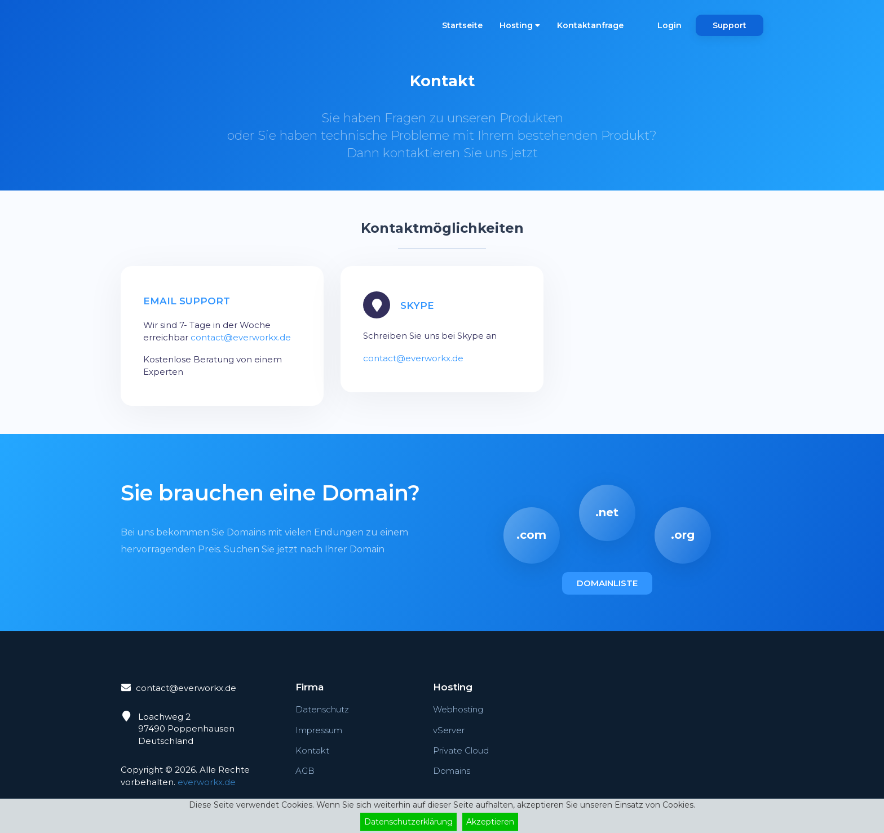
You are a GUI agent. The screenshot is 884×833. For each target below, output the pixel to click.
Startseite (462, 25)
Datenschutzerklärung (408, 822)
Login (669, 25)
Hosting (520, 25)
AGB (305, 770)
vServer (449, 730)
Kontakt (312, 750)
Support (729, 25)
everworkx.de (207, 782)
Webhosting (458, 709)
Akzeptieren (490, 822)
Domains (451, 770)
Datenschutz (322, 709)
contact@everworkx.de (241, 337)
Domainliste (607, 583)
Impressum (318, 730)
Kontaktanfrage (590, 25)
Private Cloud (461, 750)
